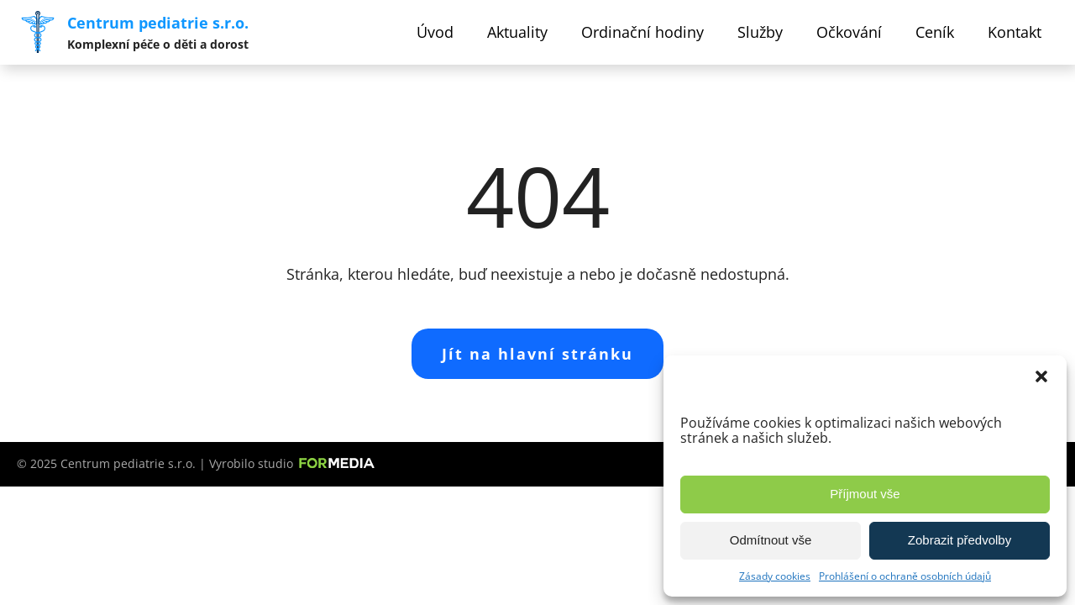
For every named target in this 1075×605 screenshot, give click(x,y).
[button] (1041, 376)
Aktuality (517, 32)
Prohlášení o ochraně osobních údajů (905, 576)
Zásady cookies (774, 576)
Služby (760, 32)
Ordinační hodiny (642, 32)
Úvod (435, 32)
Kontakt (1014, 32)
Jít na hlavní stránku (537, 354)
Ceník (934, 32)
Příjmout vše (864, 494)
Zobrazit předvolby (959, 540)
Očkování (849, 32)
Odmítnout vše (771, 540)
